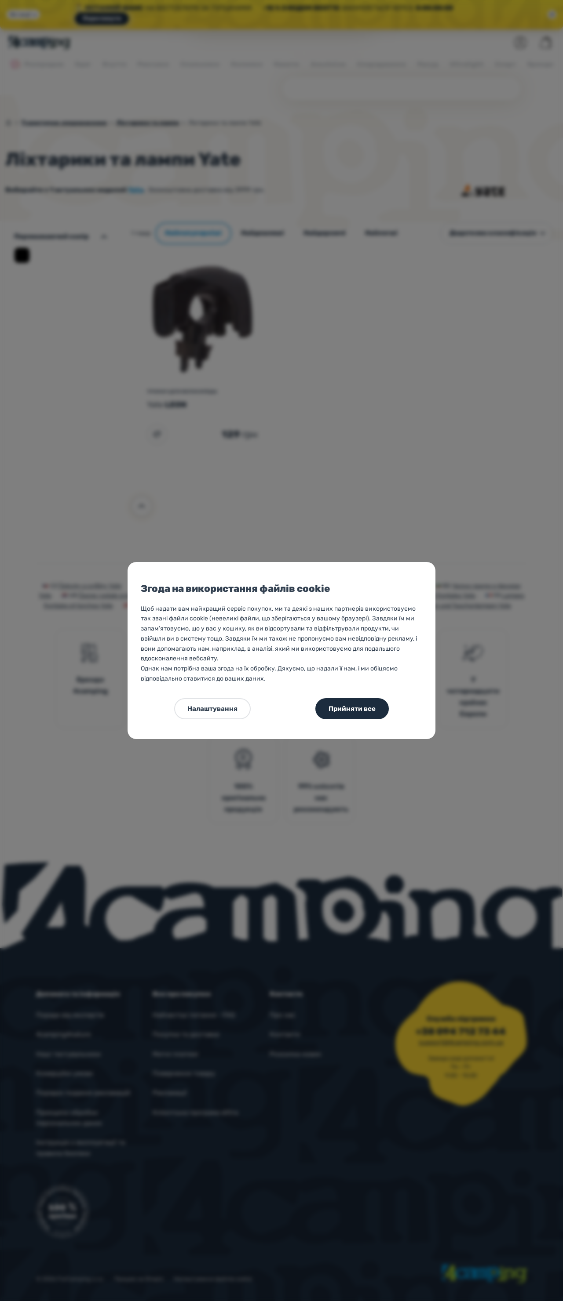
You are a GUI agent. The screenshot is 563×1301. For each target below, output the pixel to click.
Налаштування (212, 709)
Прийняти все (352, 709)
